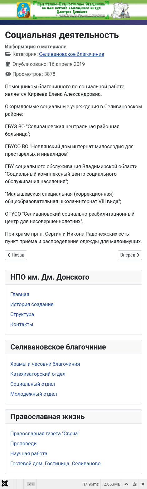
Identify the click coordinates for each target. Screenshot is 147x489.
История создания (31, 304)
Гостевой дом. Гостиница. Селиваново (55, 464)
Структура (22, 314)
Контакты (21, 324)
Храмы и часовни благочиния (45, 364)
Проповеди (23, 444)
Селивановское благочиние (71, 54)
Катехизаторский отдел (38, 374)
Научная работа (28, 454)
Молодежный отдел (33, 394)
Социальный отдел (32, 384)
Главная (19, 294)
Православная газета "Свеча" (44, 434)
